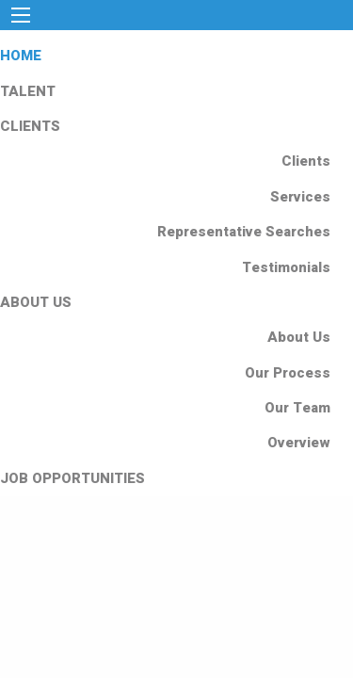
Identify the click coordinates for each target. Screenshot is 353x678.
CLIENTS (30, 126)
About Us (298, 337)
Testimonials (286, 267)
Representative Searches (243, 231)
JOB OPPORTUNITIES (72, 478)
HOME (20, 55)
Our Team (297, 407)
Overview (298, 442)
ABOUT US (36, 302)
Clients (305, 161)
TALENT (28, 91)
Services (300, 196)
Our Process (287, 373)
